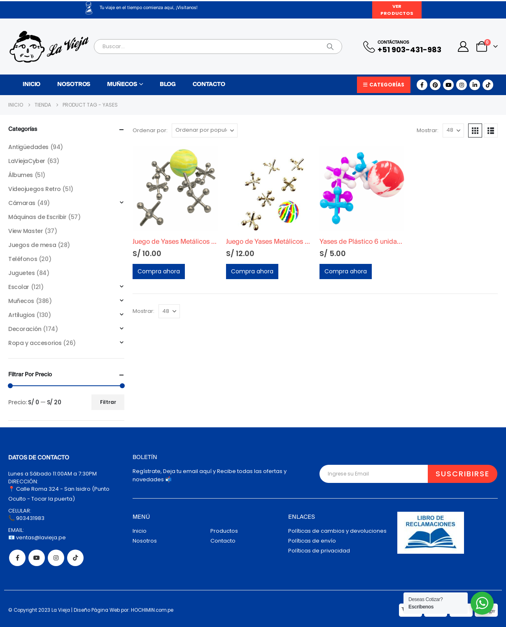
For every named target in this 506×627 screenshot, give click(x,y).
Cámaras (21, 203)
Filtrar (108, 402)
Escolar (18, 287)
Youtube (36, 558)
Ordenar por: (150, 130)
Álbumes (20, 175)
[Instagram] (461, 84)
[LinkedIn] (474, 84)
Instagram (56, 558)
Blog (168, 85)
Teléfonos (22, 259)
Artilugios (21, 315)
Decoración (25, 329)
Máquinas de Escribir (37, 217)
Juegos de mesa (32, 245)
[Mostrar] (453, 131)
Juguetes (21, 273)
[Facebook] (422, 84)
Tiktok (75, 558)
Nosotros (73, 85)
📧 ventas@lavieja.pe (37, 537)
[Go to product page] (175, 188)
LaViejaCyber (26, 161)
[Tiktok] (488, 84)
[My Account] (463, 46)
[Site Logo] (49, 46)
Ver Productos (396, 9)
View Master (25, 231)
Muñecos (122, 85)
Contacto (209, 85)
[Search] (330, 47)
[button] (475, 131)
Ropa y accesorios (35, 343)
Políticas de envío (312, 541)
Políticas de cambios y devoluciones (337, 531)
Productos (224, 531)
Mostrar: (427, 130)
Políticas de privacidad (319, 551)
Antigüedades (28, 147)
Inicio (31, 85)
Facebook (17, 558)
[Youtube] (448, 84)
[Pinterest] (435, 84)
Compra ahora (159, 271)
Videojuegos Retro (34, 189)
